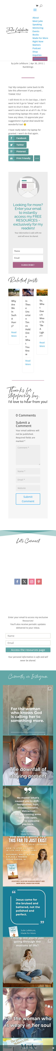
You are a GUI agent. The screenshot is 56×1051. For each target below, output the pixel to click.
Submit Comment (28, 499)
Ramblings (28, 66)
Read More (14, 334)
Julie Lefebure (21, 63)
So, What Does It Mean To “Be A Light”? (42, 318)
